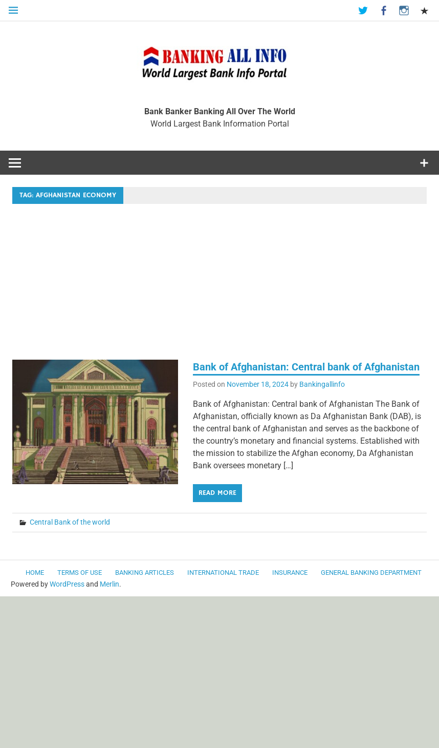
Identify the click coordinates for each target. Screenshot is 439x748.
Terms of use (79, 572)
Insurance (290, 572)
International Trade (223, 572)
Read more (217, 492)
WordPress (67, 584)
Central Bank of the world (70, 522)
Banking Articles (144, 572)
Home (35, 572)
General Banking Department (371, 572)
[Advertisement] (219, 284)
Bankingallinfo (322, 384)
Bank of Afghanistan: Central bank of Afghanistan (306, 367)
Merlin (109, 584)
